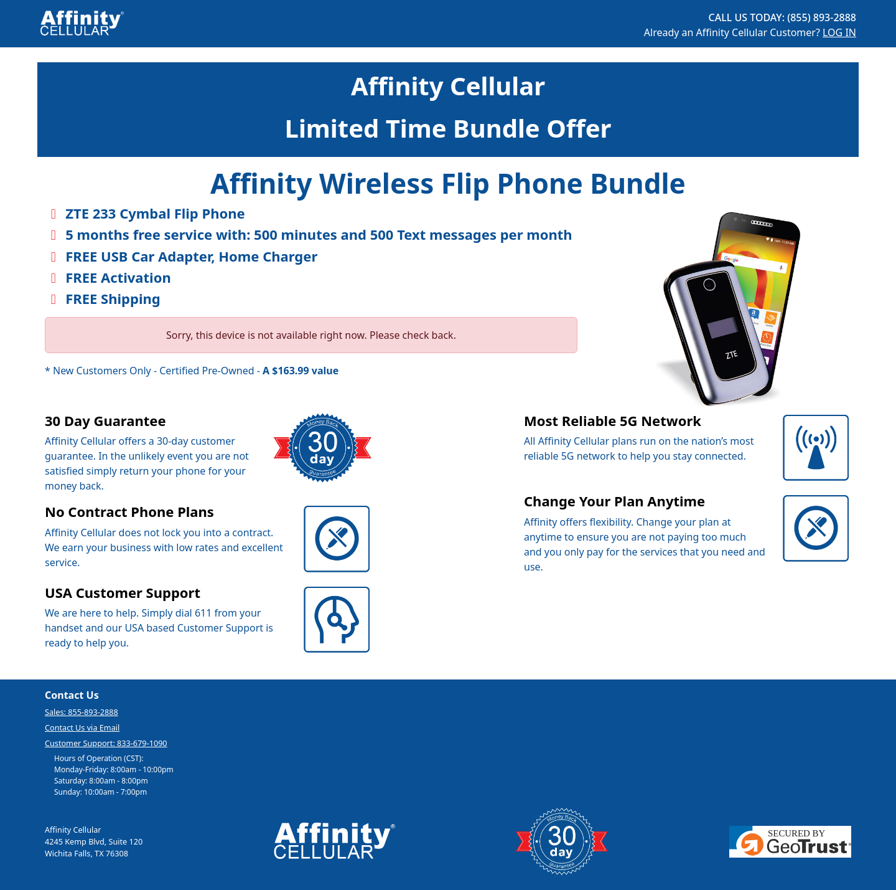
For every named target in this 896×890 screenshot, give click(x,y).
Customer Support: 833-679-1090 (106, 743)
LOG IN (839, 32)
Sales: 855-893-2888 (81, 711)
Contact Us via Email (82, 727)
